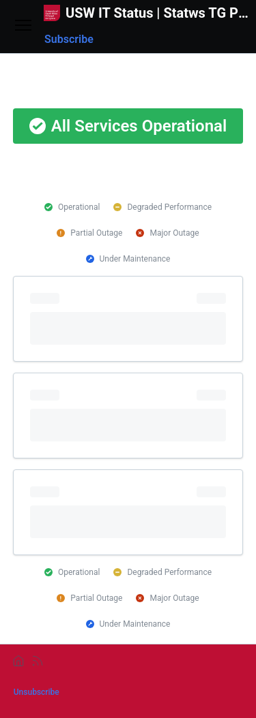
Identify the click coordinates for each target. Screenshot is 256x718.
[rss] (37, 660)
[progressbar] (128, 319)
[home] (18, 660)
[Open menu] (23, 26)
